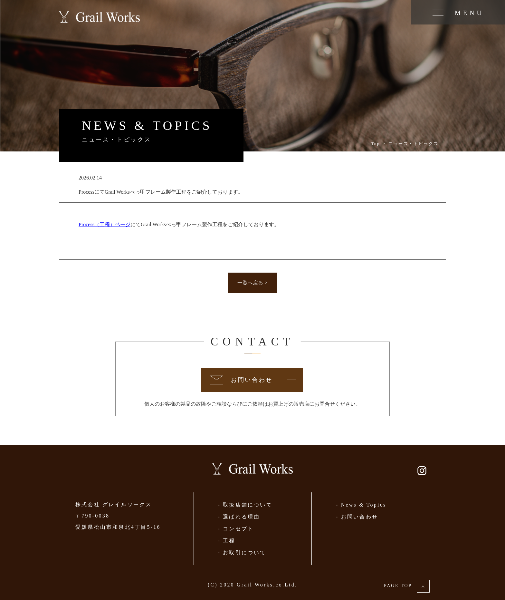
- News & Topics (361, 505)
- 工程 (226, 540)
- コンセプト (236, 528)
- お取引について (242, 552)
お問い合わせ (252, 380)
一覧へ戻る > (252, 282)
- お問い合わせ (357, 516)
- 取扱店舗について (245, 505)
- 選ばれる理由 (239, 516)
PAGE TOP (407, 585)
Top (375, 143)
